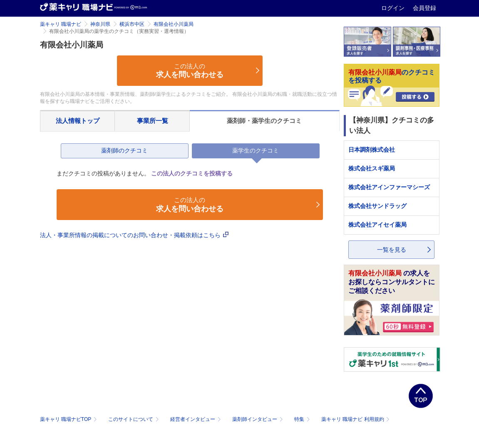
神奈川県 (100, 24)
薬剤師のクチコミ (124, 150)
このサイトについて (134, 419)
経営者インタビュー (196, 419)
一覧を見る (391, 249)
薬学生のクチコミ (255, 150)
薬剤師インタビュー (258, 419)
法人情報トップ (77, 120)
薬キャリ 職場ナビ (60, 24)
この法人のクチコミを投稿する (192, 173)
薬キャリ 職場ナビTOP (69, 419)
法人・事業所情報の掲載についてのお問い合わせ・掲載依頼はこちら (134, 235)
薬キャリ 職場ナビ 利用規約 (355, 419)
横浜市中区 (131, 24)
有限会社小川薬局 (174, 24)
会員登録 (424, 8)
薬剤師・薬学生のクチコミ (264, 120)
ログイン (393, 8)
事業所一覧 (152, 120)
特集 (302, 419)
